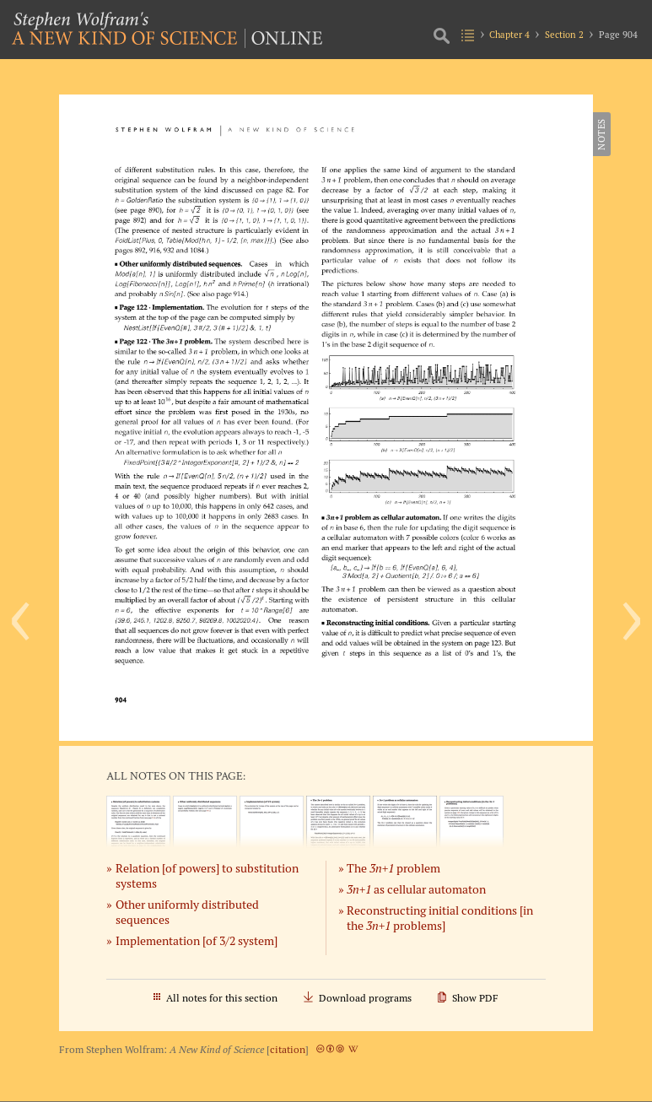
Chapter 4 (509, 35)
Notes (601, 134)
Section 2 (564, 35)
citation (287, 1049)
